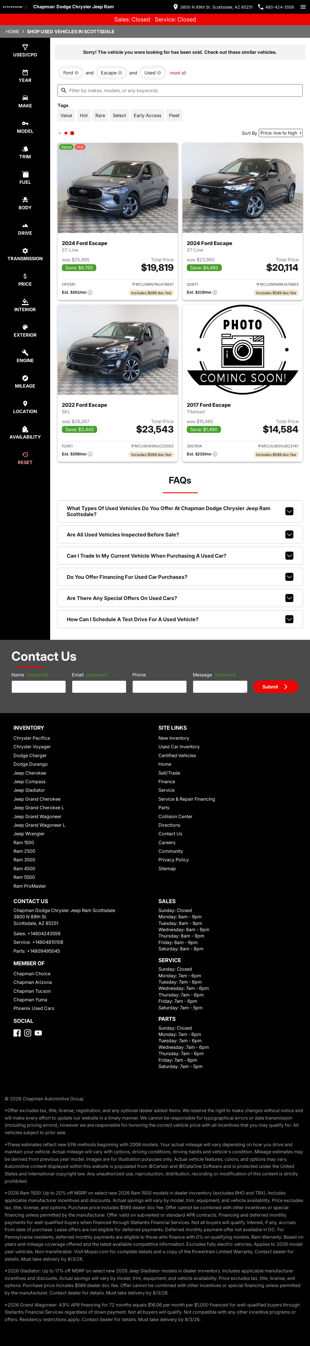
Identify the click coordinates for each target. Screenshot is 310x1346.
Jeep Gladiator (29, 790)
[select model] (25, 127)
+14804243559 (44, 933)
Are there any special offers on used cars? (180, 598)
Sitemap (167, 868)
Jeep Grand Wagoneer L (39, 825)
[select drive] (25, 229)
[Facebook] (17, 1033)
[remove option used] (153, 72)
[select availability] (25, 432)
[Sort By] (281, 133)
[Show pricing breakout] (77, 293)
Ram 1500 (23, 842)
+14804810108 (47, 942)
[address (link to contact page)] (212, 7)
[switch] (303, 7)
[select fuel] (25, 178)
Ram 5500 (24, 877)
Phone (139, 675)
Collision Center (175, 816)
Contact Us (170, 833)
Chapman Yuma (30, 999)
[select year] (25, 76)
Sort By (249, 133)
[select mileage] (25, 381)
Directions (169, 825)
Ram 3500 (24, 860)
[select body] (25, 203)
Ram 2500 (24, 851)
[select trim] (25, 152)
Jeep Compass (29, 781)
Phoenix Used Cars (33, 1008)
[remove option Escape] (111, 72)
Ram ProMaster (29, 886)
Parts (163, 807)
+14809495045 (43, 951)
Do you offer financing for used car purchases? (180, 577)
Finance (166, 781)
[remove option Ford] (70, 72)
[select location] (25, 407)
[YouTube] (38, 1033)
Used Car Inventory (179, 746)
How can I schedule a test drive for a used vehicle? (180, 619)
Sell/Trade (169, 773)
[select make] (25, 101)
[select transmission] (25, 254)
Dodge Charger (30, 755)
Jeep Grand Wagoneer (37, 816)
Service (166, 790)
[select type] (25, 50)
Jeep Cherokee (29, 773)
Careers (166, 842)
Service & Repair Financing (186, 799)
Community (170, 851)
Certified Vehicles (177, 755)
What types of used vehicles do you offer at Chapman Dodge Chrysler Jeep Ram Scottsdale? (180, 511)
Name (29, 675)
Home (12, 31)
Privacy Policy (173, 860)
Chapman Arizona (32, 982)
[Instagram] (27, 1033)
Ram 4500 (24, 868)
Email (90, 675)
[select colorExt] (25, 331)
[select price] (25, 280)
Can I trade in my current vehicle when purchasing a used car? (180, 556)
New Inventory (173, 738)
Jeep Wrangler (29, 833)
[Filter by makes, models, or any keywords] (180, 90)
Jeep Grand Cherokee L (38, 807)
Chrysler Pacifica (31, 738)
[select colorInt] (25, 305)
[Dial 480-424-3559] (275, 7)
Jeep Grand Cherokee (36, 799)
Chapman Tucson (32, 991)
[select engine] (25, 356)
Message (214, 675)
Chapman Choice (31, 973)
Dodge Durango (30, 764)
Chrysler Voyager (32, 746)
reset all (178, 73)
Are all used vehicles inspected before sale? (180, 534)
